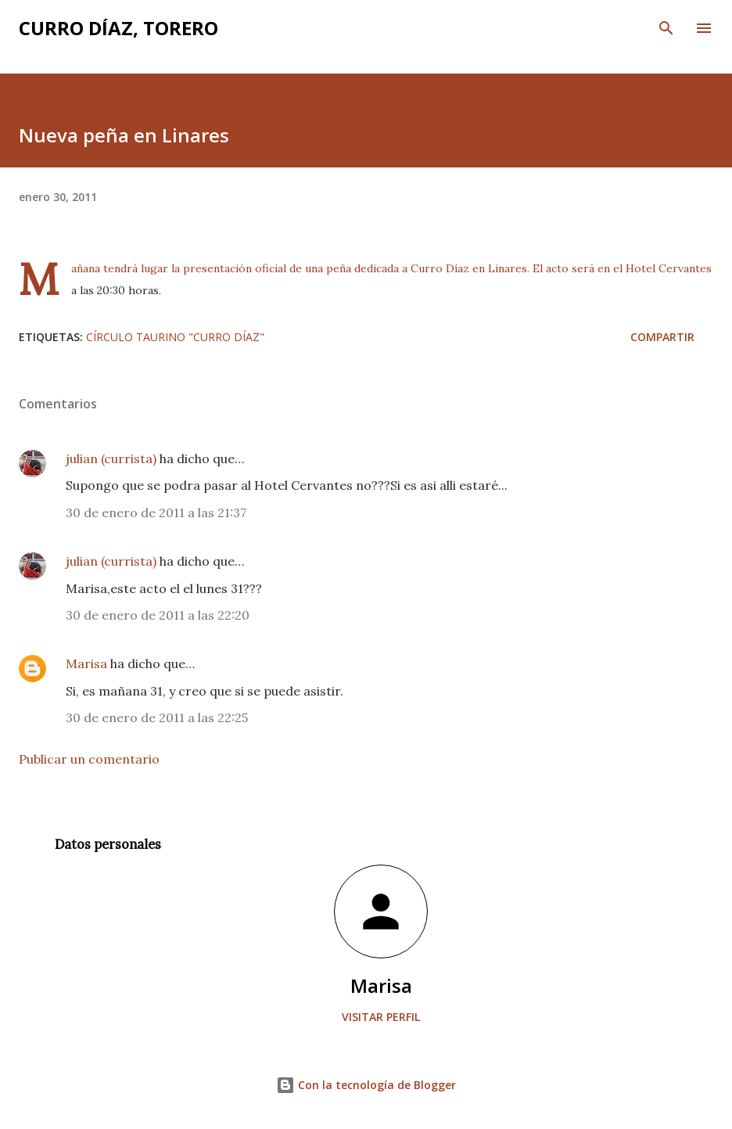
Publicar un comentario (89, 759)
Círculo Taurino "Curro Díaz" (175, 336)
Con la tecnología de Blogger (366, 1084)
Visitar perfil (381, 1016)
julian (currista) (111, 458)
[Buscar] (666, 28)
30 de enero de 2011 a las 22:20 (157, 615)
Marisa (86, 663)
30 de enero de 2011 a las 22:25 (157, 717)
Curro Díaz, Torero (118, 28)
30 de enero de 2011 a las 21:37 (156, 512)
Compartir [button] (662, 336)
